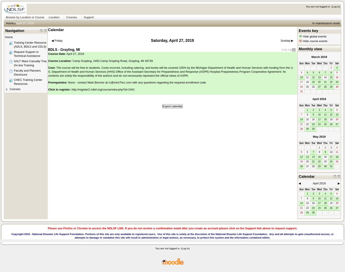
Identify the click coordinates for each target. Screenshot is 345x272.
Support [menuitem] (89, 17)
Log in (335, 6)
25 (325, 124)
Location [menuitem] (54, 17)
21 (325, 82)
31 (331, 166)
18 (325, 119)
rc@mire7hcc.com (120, 82)
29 (331, 87)
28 (325, 87)
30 (313, 129)
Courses (15, 89)
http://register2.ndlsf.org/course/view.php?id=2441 (103, 89)
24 (319, 124)
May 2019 (319, 136)
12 (313, 77)
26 (331, 124)
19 (313, 82)
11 (325, 114)
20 (319, 82)
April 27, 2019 (25, 23)
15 (331, 77)
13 (319, 77)
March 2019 (319, 57)
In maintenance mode (326, 23)
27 (319, 87)
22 (331, 82)
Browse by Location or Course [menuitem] (25, 17)
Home (10, 23)
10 (301, 77)
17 (319, 119)
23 (337, 82)
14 (301, 119)
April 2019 (319, 99)
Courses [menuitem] (71, 17)
